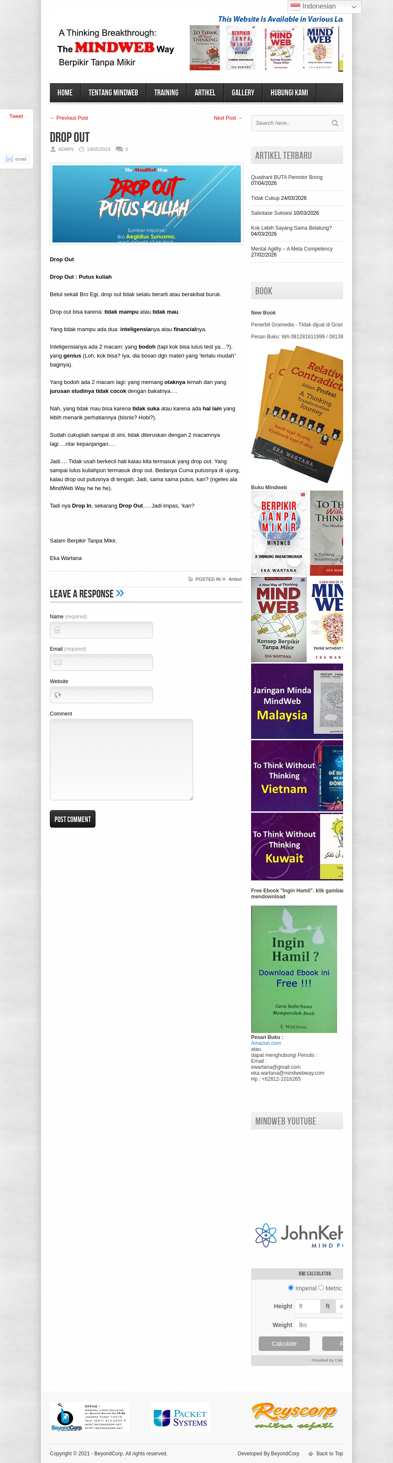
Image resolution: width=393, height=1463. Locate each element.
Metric (334, 1288)
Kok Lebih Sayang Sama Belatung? (291, 228)
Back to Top (330, 1454)
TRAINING (166, 93)
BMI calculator (315, 1274)
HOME (65, 93)
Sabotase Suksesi (271, 213)
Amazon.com (266, 1043)
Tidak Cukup (265, 198)
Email (68, 649)
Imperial (306, 1288)
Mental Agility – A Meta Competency (291, 249)
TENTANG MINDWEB (113, 93)
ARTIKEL (205, 93)
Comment (61, 714)
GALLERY (243, 93)
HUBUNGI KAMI (289, 93)
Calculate (284, 1343)
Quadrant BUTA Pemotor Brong (287, 177)
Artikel (235, 579)
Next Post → (228, 118)
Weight (282, 1325)
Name (68, 617)
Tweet (16, 116)
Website (59, 681)
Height (283, 1306)
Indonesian (313, 7)
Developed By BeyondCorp (269, 1454)
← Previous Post (69, 118)
